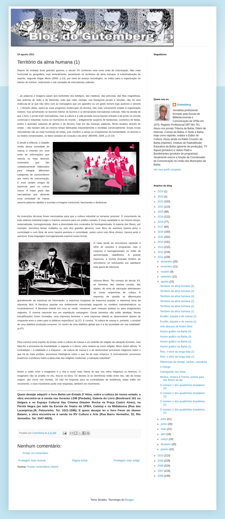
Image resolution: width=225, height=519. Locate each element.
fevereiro (166, 444)
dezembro (167, 261)
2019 (161, 216)
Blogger (129, 499)
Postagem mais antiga (127, 460)
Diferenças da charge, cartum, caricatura (183, 361)
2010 (161, 455)
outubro (165, 271)
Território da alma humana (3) (177, 301)
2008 (161, 465)
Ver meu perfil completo (167, 169)
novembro (167, 266)
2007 (161, 470)
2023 (161, 196)
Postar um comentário (35, 453)
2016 (161, 231)
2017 (161, 226)
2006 (161, 475)
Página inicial (79, 460)
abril (163, 434)
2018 (161, 221)
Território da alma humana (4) (177, 291)
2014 (161, 241)
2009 (161, 460)
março (165, 439)
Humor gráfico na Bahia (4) (175, 331)
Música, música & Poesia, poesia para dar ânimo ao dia (182, 378)
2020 (161, 211)
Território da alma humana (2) (177, 306)
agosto (165, 281)
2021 (161, 206)
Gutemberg (184, 104)
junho (164, 424)
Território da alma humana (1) (177, 311)
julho (164, 419)
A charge (165, 366)
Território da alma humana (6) (177, 286)
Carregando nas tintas (173, 371)
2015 (161, 236)
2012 (161, 252)
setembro (166, 276)
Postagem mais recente (32, 460)
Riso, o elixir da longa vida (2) (177, 351)
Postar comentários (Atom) (42, 466)
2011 (161, 257)
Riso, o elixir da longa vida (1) (177, 356)
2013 (161, 247)
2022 (161, 201)
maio (164, 429)
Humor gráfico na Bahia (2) (175, 341)
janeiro (165, 449)
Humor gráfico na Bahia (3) (175, 336)
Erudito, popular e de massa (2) (178, 316)
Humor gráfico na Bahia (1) (175, 346)
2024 (161, 191)
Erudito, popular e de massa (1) (178, 321)
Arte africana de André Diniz (176, 326)
